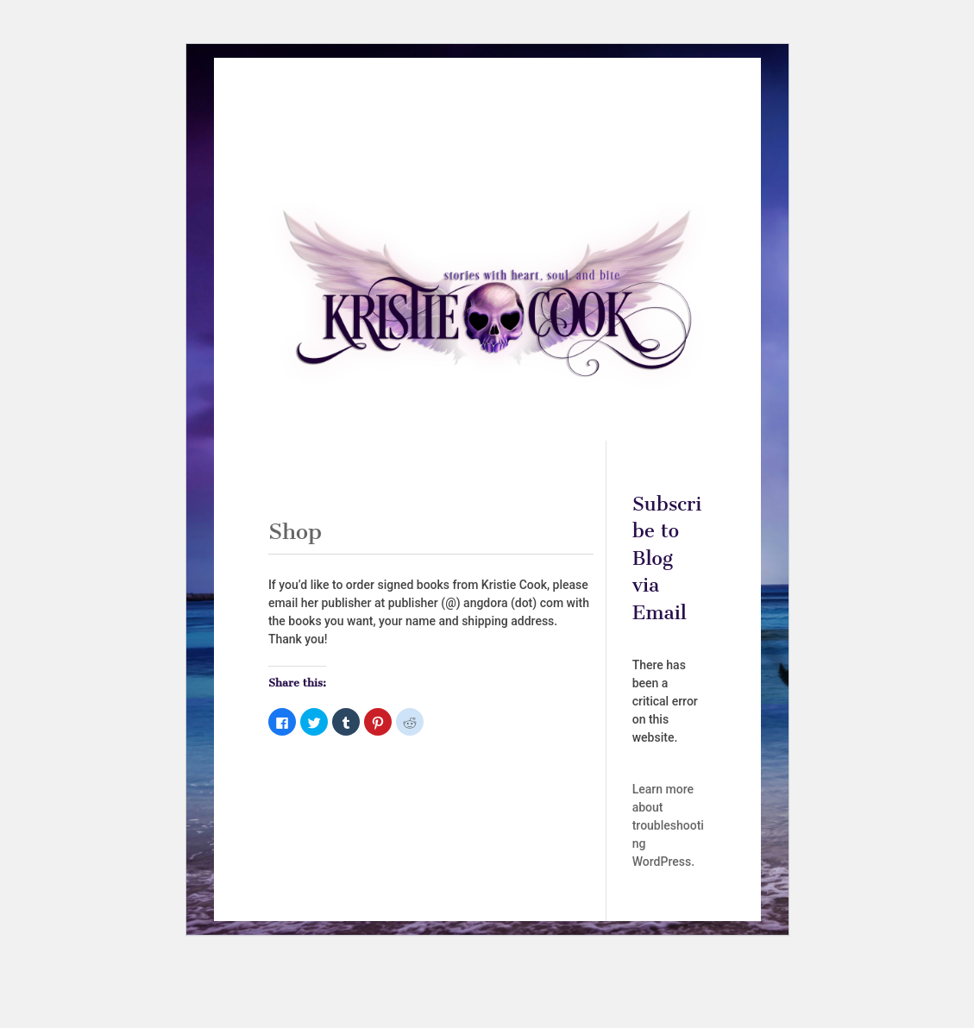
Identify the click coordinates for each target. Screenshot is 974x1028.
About (363, 120)
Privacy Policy (524, 146)
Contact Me (647, 120)
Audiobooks (518, 120)
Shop (583, 120)
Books (432, 120)
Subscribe (439, 146)
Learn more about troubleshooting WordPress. (668, 825)
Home (312, 120)
